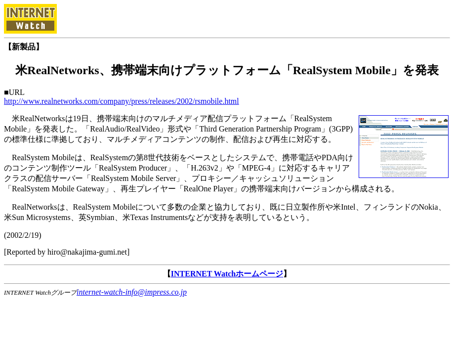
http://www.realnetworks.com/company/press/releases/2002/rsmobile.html (121, 101)
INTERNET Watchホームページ (227, 273)
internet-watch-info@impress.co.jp (132, 292)
